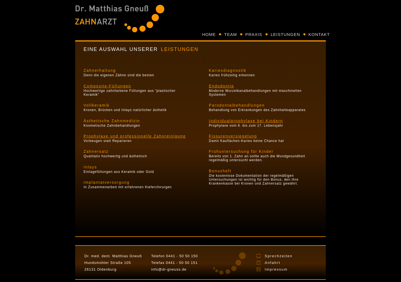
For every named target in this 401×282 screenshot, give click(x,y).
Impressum (276, 269)
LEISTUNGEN (285, 34)
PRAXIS (253, 34)
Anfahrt (272, 263)
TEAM (230, 34)
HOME (209, 34)
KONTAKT (319, 34)
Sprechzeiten (279, 256)
